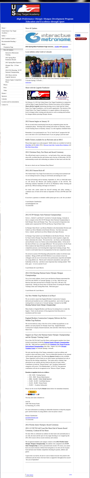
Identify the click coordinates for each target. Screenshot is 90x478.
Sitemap (31, 474)
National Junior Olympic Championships (56, 342)
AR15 (37, 145)
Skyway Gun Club (49, 145)
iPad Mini (28, 145)
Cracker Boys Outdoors (62, 145)
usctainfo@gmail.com (31, 417)
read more (28, 82)
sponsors (65, 46)
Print (27, 474)
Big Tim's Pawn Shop (31, 147)
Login (70, 474)
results (57, 46)
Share (77, 35)
